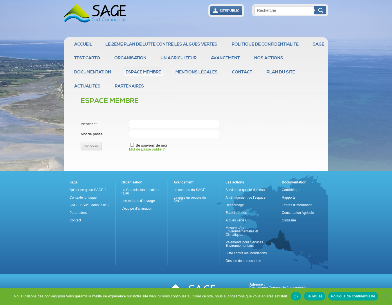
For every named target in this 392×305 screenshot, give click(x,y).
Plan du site (281, 72)
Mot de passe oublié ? (147, 149)
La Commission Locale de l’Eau (140, 191)
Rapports (289, 197)
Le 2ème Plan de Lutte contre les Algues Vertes (161, 44)
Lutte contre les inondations (246, 253)
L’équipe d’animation (136, 208)
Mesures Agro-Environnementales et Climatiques (242, 231)
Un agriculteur (179, 58)
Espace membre (143, 72)
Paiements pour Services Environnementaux (244, 244)
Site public (226, 10)
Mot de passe (92, 134)
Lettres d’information (297, 205)
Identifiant (88, 124)
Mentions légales (196, 72)
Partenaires (129, 86)
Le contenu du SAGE (189, 190)
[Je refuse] (385, 296)
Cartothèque (291, 190)
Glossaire (289, 220)
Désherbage (235, 205)
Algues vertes (236, 220)
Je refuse (315, 296)
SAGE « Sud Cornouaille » (89, 205)
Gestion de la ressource (243, 261)
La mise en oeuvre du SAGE (190, 199)
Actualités (87, 86)
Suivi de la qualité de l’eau (245, 190)
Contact (242, 72)
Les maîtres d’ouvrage (138, 201)
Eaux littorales (236, 213)
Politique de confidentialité (265, 44)
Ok (296, 296)
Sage (318, 44)
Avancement (225, 58)
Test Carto (87, 58)
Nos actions (268, 58)
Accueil (83, 44)
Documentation (92, 72)
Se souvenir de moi (151, 145)
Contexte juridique (83, 197)
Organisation (130, 58)
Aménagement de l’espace (245, 197)
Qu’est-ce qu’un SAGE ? (87, 190)
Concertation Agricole (298, 213)
